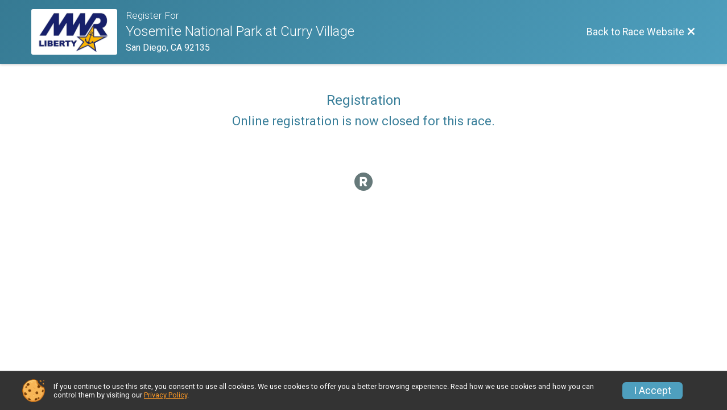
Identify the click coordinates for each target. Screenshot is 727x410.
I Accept (652, 390)
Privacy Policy (165, 395)
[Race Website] (78, 32)
